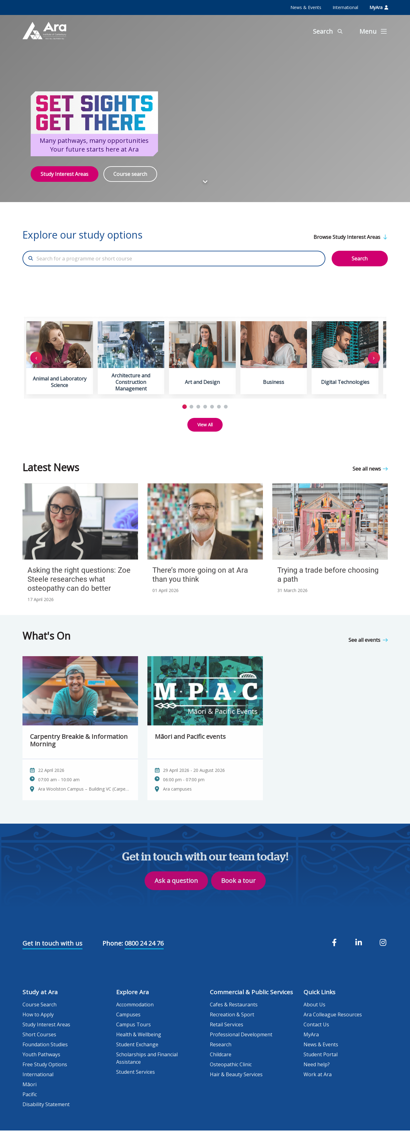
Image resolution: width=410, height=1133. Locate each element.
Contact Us (316, 1027)
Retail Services (226, 1027)
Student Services (135, 1074)
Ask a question (176, 894)
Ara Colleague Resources (333, 1017)
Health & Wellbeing (138, 1037)
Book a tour (238, 894)
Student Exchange (137, 1046)
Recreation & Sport (232, 1017)
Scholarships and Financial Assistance (147, 1060)
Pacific (29, 1096)
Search (360, 258)
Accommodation (135, 1007)
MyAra (378, 7)
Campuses (128, 1017)
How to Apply (38, 1017)
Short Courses (39, 1037)
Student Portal (321, 1056)
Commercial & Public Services (251, 994)
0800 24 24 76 (144, 946)
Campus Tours (133, 1027)
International (345, 7)
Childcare (220, 1056)
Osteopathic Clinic (231, 1066)
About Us (314, 1007)
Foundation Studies (45, 1046)
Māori (29, 1086)
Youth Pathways (41, 1056)
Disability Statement (46, 1106)
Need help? (317, 1066)
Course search (130, 174)
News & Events (305, 7)
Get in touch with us (52, 946)
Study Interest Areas (64, 174)
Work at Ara (318, 1076)
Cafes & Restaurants (234, 1007)
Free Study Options (44, 1066)
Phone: (112, 946)
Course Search (39, 1007)
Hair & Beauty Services (236, 1076)
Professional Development (241, 1037)
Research (220, 1046)
